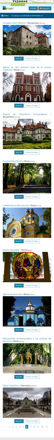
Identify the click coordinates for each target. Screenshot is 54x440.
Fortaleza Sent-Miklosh (14, 22)
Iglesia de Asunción (12, 294)
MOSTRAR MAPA (18, 4)
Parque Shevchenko (13, 161)
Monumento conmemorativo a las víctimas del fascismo (27, 340)
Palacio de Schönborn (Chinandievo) (25, 114)
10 (42, 426)
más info (19, 58)
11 (47, 426)
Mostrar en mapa (32, 58)
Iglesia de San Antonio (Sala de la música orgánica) (27, 68)
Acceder (33, 8)
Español (45, 8)
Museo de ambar (11, 249)
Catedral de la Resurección (16, 205)
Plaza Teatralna (10, 385)
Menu (5, 15)
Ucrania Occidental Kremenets (27, 15)
